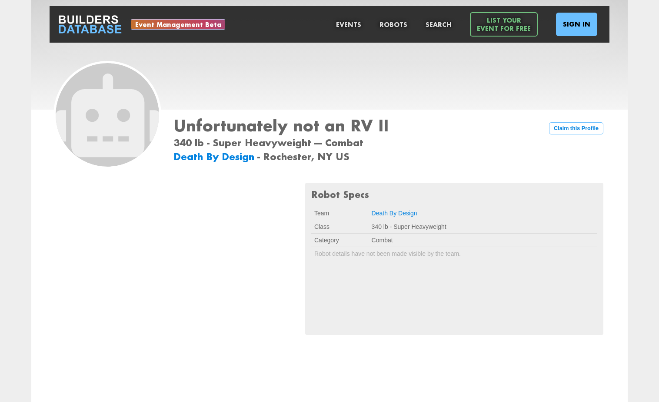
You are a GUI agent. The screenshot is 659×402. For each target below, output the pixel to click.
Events (348, 24)
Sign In (576, 24)
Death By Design (215, 156)
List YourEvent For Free (504, 24)
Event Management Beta (178, 24)
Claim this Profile (576, 128)
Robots (393, 24)
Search (439, 24)
